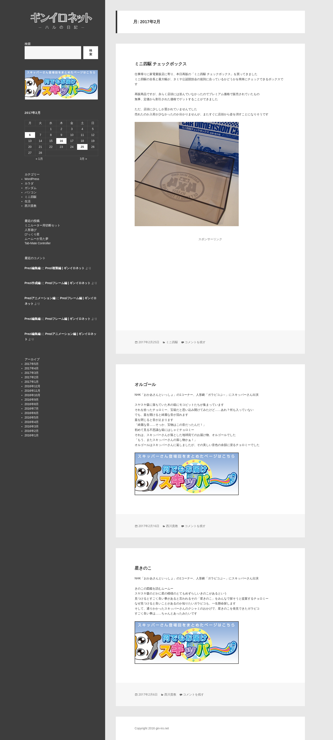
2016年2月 (32, 431)
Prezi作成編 (33, 283)
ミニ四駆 (31, 197)
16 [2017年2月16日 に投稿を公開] (61, 141)
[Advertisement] (210, 276)
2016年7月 (32, 408)
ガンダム (31, 188)
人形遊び (31, 229)
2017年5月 (32, 364)
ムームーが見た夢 (36, 238)
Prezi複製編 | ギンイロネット (65, 268)
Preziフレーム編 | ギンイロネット (67, 283)
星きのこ (143, 568)
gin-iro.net (162, 728)
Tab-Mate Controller (38, 243)
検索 (28, 44)
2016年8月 (32, 404)
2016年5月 (32, 417)
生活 (28, 201)
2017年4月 (32, 368)
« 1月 (39, 158)
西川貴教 (31, 205)
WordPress (32, 179)
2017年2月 (32, 377)
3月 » (83, 158)
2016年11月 (33, 390)
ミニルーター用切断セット (42, 225)
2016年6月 (32, 413)
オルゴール (145, 384)
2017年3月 (32, 372)
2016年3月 (32, 426)
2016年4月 (32, 422)
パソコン (31, 192)
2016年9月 (32, 399)
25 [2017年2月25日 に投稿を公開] (82, 147)
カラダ (29, 183)
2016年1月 (32, 435)
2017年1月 (32, 381)
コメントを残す (195, 342)
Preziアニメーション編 (40, 298)
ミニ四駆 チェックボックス (161, 63)
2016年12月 (33, 386)
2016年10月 (33, 395)
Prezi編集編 (33, 268)
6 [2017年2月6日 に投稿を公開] (30, 135)
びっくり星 (32, 234)
